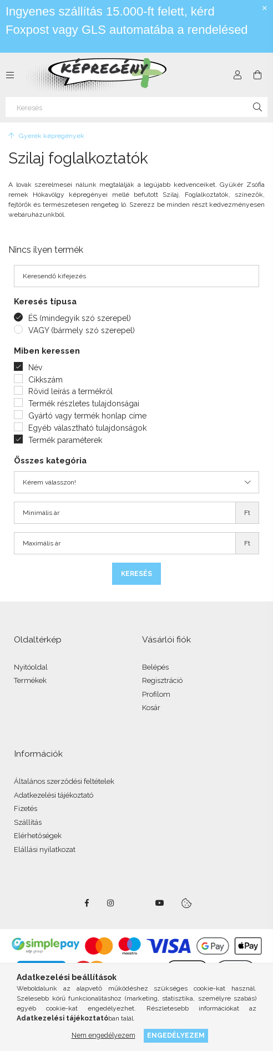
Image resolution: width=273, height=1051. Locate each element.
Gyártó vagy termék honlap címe (87, 415)
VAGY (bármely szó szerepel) (81, 330)
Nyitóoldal (31, 667)
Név (35, 367)
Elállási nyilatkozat (44, 849)
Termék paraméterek (65, 440)
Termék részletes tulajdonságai (83, 403)
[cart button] (257, 75)
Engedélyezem (176, 1035)
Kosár (151, 707)
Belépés (155, 667)
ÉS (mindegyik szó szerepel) (79, 318)
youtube (159, 903)
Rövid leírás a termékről (70, 391)
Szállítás (28, 822)
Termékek (30, 680)
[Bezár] (264, 8)
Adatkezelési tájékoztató (53, 795)
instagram (111, 903)
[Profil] (237, 75)
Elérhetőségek (38, 835)
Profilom (156, 694)
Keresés (136, 574)
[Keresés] (136, 107)
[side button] (10, 75)
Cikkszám (45, 379)
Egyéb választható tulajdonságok (87, 428)
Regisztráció (162, 680)
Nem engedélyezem (103, 1035)
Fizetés (25, 808)
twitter (135, 903)
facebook (86, 903)
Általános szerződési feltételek (64, 781)
